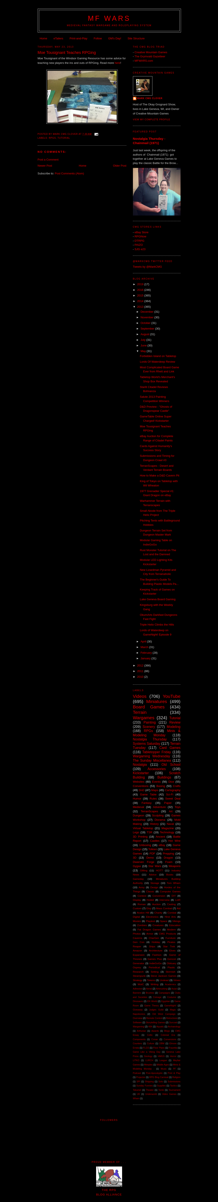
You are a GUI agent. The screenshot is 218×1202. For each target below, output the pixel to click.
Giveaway (138, 1010)
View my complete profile (151, 119)
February (146, 652)
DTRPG (139, 240)
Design (154, 887)
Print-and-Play (78, 38)
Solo (160, 1081)
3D (135, 857)
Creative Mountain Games (150, 52)
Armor (149, 933)
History (154, 823)
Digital (136, 916)
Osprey (137, 967)
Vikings (176, 921)
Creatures (157, 925)
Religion (176, 1077)
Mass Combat (164, 908)
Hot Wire (174, 840)
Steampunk (139, 975)
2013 (140, 306)
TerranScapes (149, 811)
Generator (138, 963)
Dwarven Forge (143, 862)
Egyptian (165, 1001)
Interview (165, 899)
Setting (154, 971)
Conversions (170, 1039)
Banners (137, 993)
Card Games (169, 748)
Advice (153, 874)
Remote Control (154, 1018)
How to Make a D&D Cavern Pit (159, 475)
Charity (158, 912)
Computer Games (170, 891)
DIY (173, 895)
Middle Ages (163, 1065)
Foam (168, 862)
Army (141, 887)
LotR (178, 899)
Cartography (173, 790)
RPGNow (140, 236)
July (143, 339)
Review (174, 722)
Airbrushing (161, 989)
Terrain (140, 712)
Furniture (171, 937)
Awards (155, 1031)
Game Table (148, 794)
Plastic (171, 967)
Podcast (137, 1073)
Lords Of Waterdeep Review (157, 361)
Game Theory (151, 1005)
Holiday (156, 942)
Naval (170, 823)
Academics (170, 984)
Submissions (174, 1081)
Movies (137, 921)
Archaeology (174, 1026)
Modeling (173, 727)
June (143, 345)
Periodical (154, 967)
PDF (152, 853)
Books (169, 874)
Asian (174, 989)
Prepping (168, 853)
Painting (150, 722)
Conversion (158, 895)
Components (139, 1039)
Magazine (167, 828)
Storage (154, 883)
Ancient (160, 836)
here (117, 62)
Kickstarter (141, 773)
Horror (173, 1056)
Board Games (149, 706)
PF (174, 1069)
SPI (138, 1081)
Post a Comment (48, 159)
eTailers (58, 38)
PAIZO (138, 244)
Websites (138, 781)
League (163, 1060)
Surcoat (173, 1022)
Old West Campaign (164, 1014)
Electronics (152, 916)
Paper (168, 803)
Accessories (156, 769)
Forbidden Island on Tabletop (158, 356)
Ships (152, 946)
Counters (137, 1043)
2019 (140, 284)
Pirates (171, 942)
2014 (140, 301)
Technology (167, 832)
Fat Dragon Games (149, 929)
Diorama (160, 819)
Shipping (149, 1081)
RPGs (52, 138)
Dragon (168, 857)
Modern (171, 929)
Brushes (150, 993)
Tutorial (64, 138)
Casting (171, 904)
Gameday (138, 878)
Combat (172, 912)
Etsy (148, 908)
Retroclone (171, 1018)
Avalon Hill (143, 912)
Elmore (173, 1043)
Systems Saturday (146, 743)
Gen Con (138, 942)
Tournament (175, 1090)
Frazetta (173, 1048)
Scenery (149, 727)
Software (137, 1022)
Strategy (137, 980)
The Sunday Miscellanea (152, 760)
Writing (154, 984)
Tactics (173, 1086)
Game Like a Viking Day (147, 1052)
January (145, 658)
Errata (136, 1048)
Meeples (148, 1065)
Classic (150, 891)
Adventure (159, 807)
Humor (137, 798)
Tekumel (137, 1090)
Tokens (151, 980)
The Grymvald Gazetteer (149, 56)
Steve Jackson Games (163, 975)
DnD (141, 790)
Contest (141, 895)
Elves (172, 950)
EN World (152, 1001)
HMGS (161, 1056)
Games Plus (155, 958)
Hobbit (150, 899)
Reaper (137, 946)
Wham (136, 1098)
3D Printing (140, 836)
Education (175, 925)
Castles (154, 840)
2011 (140, 671)
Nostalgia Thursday (150, 739)
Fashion (156, 954)
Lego (136, 832)
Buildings (164, 777)
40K (150, 1026)
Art (171, 811)
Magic (173, 1010)
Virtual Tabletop (143, 828)
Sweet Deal (173, 798)
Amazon (137, 950)
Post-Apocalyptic (154, 1073)
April (143, 641)
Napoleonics (139, 1014)
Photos (137, 933)
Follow (98, 38)
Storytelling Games (155, 1022)
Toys (178, 807)
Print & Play (174, 1073)
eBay (162, 845)
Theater (150, 1090)
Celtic (150, 1035)
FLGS (146, 1048)
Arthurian (141, 1031)
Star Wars (154, 866)
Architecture (155, 950)
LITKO (136, 1060)
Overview (137, 1018)
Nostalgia (140, 764)
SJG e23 (139, 249)
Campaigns (164, 993)
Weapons (175, 866)
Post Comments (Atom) (69, 173)
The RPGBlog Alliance (109, 1190)
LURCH (149, 1060)
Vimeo (177, 980)
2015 (140, 295)
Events (156, 781)
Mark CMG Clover (150, 98)
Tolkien (152, 849)
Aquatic (160, 1026)
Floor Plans (159, 1048)
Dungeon (138, 815)
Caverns (137, 937)
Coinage (157, 997)
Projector (140, 1077)
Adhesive (137, 989)
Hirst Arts (170, 916)
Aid (179, 908)
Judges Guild (156, 1010)
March (144, 647)
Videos (140, 696)
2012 (140, 665)
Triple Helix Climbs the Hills (157, 624)
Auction (156, 904)
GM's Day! (114, 38)
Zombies (142, 925)
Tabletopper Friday (156, 752)
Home (43, 38)
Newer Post (45, 165)
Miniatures (156, 701)
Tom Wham (174, 883)
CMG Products (167, 933)
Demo (150, 857)
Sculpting (157, 815)
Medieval (138, 807)
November (147, 317)
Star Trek (169, 946)
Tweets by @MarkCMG (147, 266)
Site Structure (136, 38)
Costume (171, 997)
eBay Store (141, 232)
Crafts (177, 786)
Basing (160, 786)
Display (137, 899)
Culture (150, 1043)
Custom (137, 908)
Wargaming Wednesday (151, 756)
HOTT (159, 870)
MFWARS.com (143, 60)
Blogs (167, 1031)
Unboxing (145, 845)
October (145, 323)
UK (138, 1094)
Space (163, 921)
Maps (154, 790)
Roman (142, 904)
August (145, 334)
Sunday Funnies (144, 1086)
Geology (148, 1056)
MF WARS (109, 18)
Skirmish (170, 971)
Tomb (161, 1090)
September (147, 328)
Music (163, 1069)
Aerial (149, 989)
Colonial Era (168, 1035)
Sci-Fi (169, 794)
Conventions (141, 786)
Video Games (169, 1094)
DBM (161, 1043)
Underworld (151, 1094)
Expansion (139, 954)
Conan (154, 1039)
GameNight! (170, 1005)
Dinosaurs (138, 1001)
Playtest (150, 921)
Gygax (137, 866)
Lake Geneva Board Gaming (158, 599)
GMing (143, 870)
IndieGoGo (155, 963)
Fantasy (147, 803)
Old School (170, 764)
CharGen (154, 937)
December (147, 311)
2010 (140, 676)
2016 (140, 289)
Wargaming (138, 1026)
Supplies (161, 1086)
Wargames (144, 717)
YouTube (172, 696)
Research (138, 971)
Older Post (119, 165)
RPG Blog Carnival (158, 1077)
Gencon (171, 958)
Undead (164, 980)
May (143, 351)
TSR (149, 832)
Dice (171, 781)
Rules (153, 798)
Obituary (171, 963)
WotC (141, 984)
